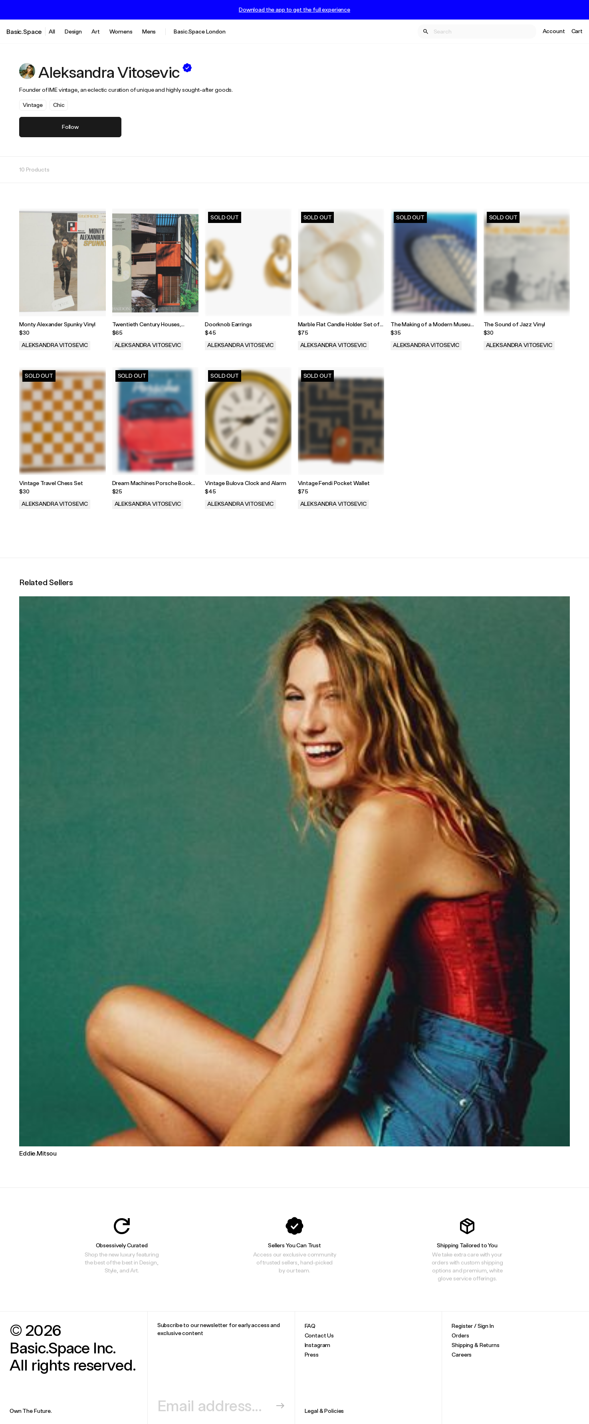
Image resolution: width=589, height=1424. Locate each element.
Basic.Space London (199, 31)
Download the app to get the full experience (294, 9)
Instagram (318, 1344)
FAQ (310, 1325)
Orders (460, 1335)
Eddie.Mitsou (38, 1153)
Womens (121, 31)
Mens (149, 31)
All (52, 31)
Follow (70, 126)
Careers (462, 1354)
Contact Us (319, 1335)
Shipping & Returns (475, 1344)
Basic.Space (24, 31)
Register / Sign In (473, 1325)
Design (73, 31)
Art (95, 31)
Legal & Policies (324, 1410)
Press (312, 1354)
